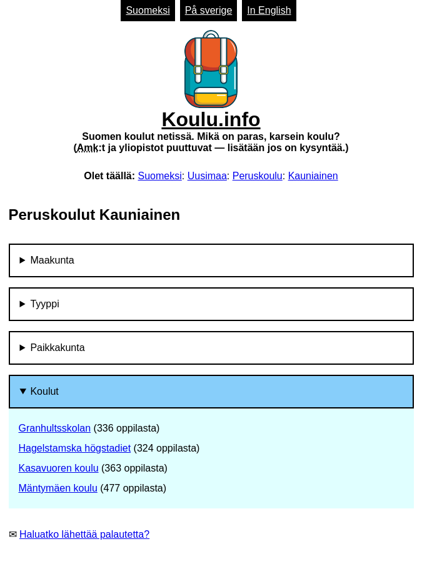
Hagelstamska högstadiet (75, 448)
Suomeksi (147, 10)
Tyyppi (44, 304)
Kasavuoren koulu (59, 468)
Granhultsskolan (55, 428)
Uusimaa (207, 176)
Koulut (44, 391)
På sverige (209, 10)
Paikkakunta (57, 347)
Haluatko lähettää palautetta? (84, 534)
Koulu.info (210, 92)
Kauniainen (313, 176)
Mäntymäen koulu (58, 488)
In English (269, 10)
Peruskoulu (258, 176)
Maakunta (52, 260)
